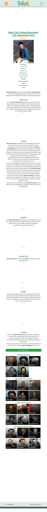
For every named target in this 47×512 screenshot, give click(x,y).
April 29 (22, 71)
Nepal (26, 75)
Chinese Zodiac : (23, 81)
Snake (23, 83)
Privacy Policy (33, 504)
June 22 (22, 66)
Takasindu (21, 75)
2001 (25, 71)
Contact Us (38, 504)
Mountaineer (23, 38)
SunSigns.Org (10, 504)
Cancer (23, 79)
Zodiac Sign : (23, 77)
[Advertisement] (23, 488)
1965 (26, 66)
